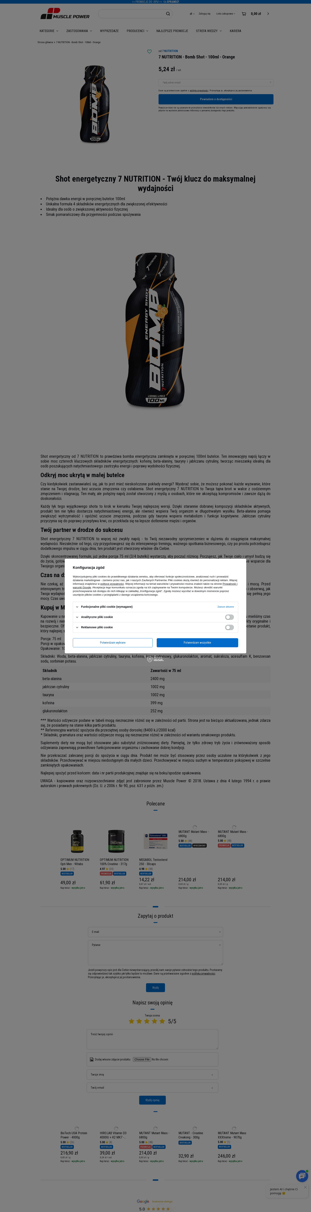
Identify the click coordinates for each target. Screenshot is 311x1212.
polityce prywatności (112, 583)
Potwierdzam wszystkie (197, 642)
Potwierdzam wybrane (113, 642)
